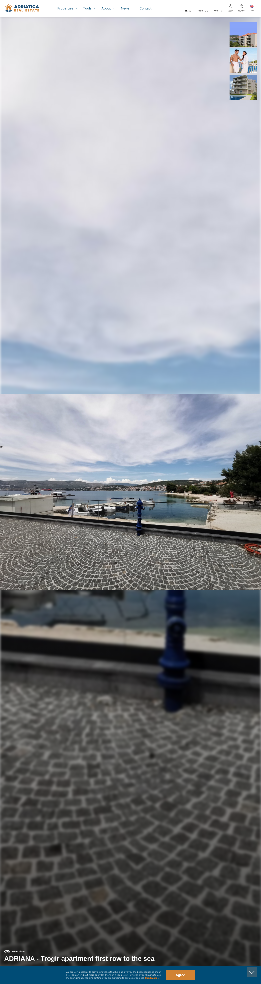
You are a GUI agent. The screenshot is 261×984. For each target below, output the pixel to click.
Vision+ (241, 10)
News (125, 8)
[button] (243, 34)
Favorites (218, 10)
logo (22, 8)
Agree (180, 975)
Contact (145, 8)
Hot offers (202, 10)
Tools (87, 8)
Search (188, 10)
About (106, 8)
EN (252, 10)
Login (230, 10)
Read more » (151, 978)
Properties (65, 8)
